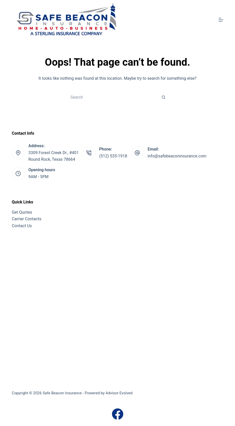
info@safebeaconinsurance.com (177, 156)
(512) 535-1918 (113, 156)
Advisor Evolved (119, 393)
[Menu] (221, 19)
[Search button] (164, 97)
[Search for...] (112, 97)
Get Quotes (22, 212)
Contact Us (22, 225)
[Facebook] (117, 414)
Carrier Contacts (26, 218)
